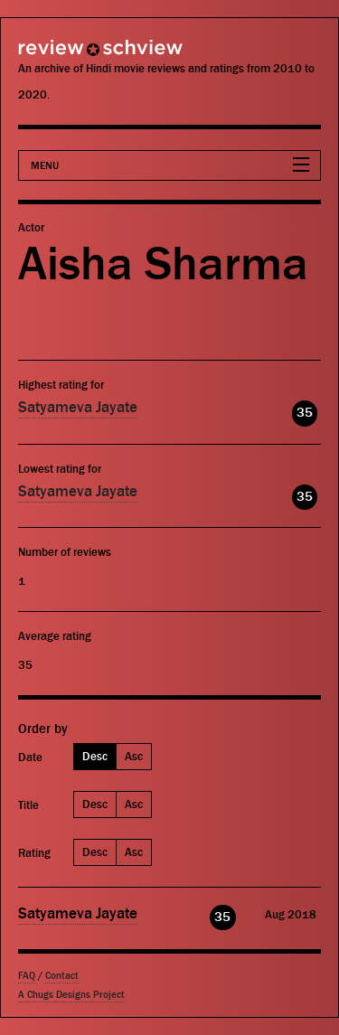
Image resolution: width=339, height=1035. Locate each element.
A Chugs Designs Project (71, 995)
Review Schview (68, 55)
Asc (134, 756)
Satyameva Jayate (77, 408)
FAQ (26, 976)
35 (305, 412)
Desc (95, 756)
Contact (62, 976)
